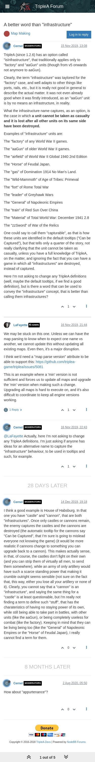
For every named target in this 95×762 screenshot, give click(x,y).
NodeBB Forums (76, 742)
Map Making (20, 33)
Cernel (18, 46)
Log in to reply (78, 34)
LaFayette (20, 325)
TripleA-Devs (43, 742)
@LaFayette (13, 436)
